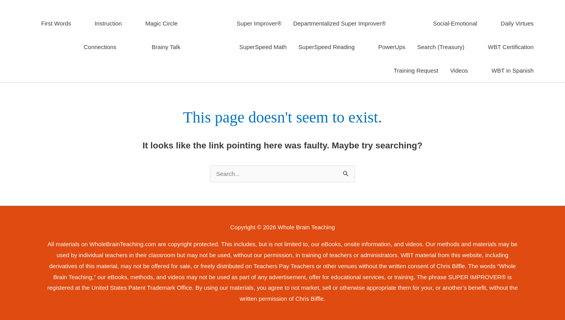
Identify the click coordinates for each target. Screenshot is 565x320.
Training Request (416, 70)
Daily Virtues (517, 23)
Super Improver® (259, 23)
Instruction (108, 23)
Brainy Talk (166, 47)
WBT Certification (511, 47)
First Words (56, 23)
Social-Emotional (455, 23)
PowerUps (391, 47)
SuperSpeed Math (263, 47)
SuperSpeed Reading (327, 47)
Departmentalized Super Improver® (339, 23)
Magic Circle (161, 23)
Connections (100, 47)
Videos (459, 70)
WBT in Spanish (513, 70)
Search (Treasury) (440, 47)
